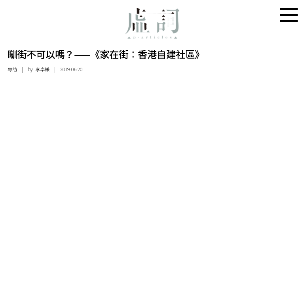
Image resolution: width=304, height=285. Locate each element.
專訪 (12, 69)
